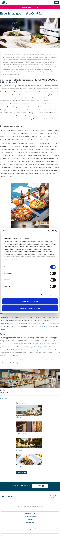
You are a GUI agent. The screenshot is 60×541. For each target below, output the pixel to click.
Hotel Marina (42, 326)
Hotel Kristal (21, 350)
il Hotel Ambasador (40, 92)
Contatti (30, 532)
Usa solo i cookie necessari (30, 308)
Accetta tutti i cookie (30, 301)
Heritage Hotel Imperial (35, 347)
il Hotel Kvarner (12, 133)
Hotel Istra (11, 350)
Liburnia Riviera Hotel (33, 506)
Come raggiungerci (30, 529)
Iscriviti (40, 486)
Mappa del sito (30, 522)
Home (30, 510)
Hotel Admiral (32, 350)
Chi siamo (30, 519)
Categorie (21, 403)
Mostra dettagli (46, 295)
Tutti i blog (21, 472)
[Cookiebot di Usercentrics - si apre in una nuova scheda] (48, 231)
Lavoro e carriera (30, 525)
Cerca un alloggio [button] (30, 7)
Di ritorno (4, 398)
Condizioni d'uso (30, 513)
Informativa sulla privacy (30, 516)
